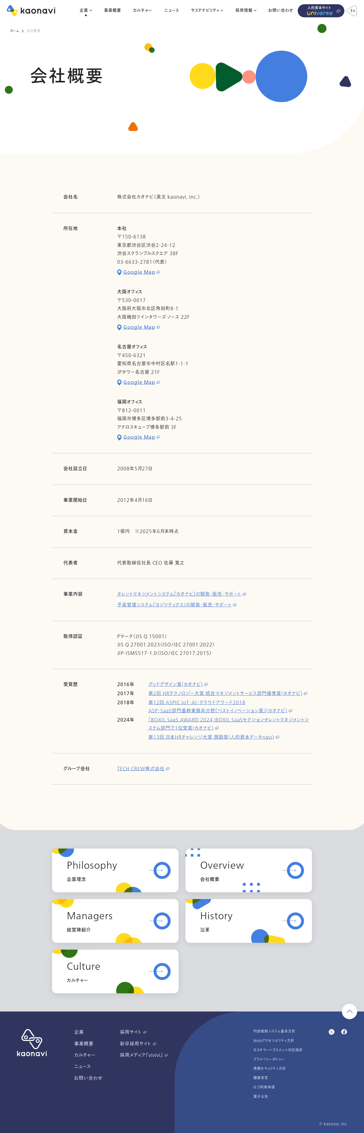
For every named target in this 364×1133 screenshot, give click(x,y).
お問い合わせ (280, 10)
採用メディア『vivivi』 (144, 1055)
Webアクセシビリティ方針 (273, 1040)
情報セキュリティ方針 (269, 1068)
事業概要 (112, 10)
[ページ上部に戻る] (349, 1011)
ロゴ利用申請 (264, 1087)
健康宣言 (260, 1077)
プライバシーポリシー (269, 1059)
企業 (84, 10)
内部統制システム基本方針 (274, 1031)
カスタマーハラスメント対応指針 (278, 1050)
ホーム (14, 30)
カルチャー (142, 10)
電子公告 (260, 1096)
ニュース (171, 10)
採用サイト (133, 1032)
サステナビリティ (205, 10)
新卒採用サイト (138, 1043)
